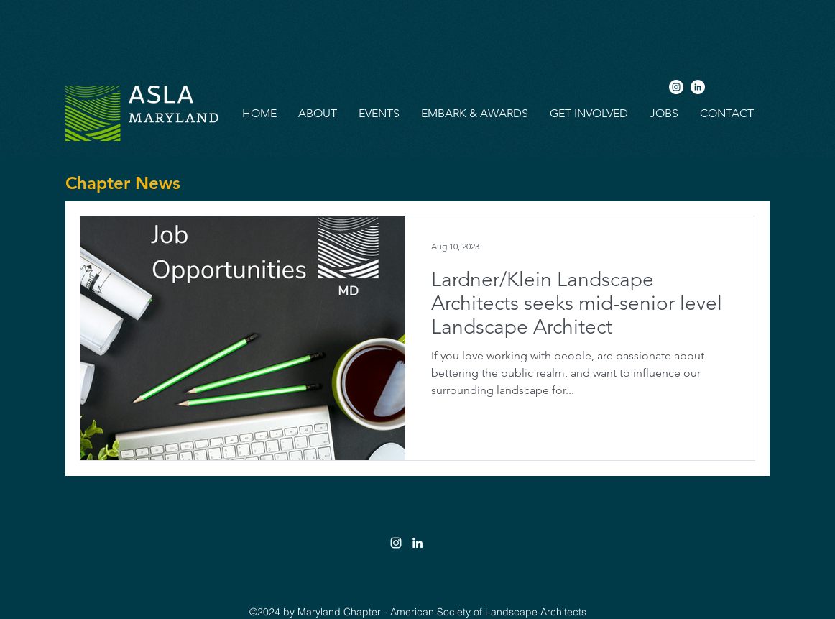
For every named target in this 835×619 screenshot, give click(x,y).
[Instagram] (676, 87)
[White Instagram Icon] (396, 543)
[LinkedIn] (698, 87)
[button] (317, 113)
